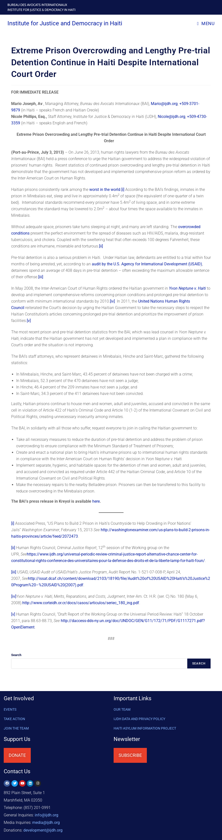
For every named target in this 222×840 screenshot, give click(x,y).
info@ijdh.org (46, 815)
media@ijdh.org (46, 822)
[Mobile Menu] (206, 23)
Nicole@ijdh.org (171, 116)
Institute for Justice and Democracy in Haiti (64, 23)
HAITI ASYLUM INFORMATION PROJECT (145, 728)
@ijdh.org (43, 830)
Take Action (14, 719)
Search (16, 655)
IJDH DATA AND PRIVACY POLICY (139, 719)
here (96, 501)
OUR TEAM (122, 709)
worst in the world (104, 189)
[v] (29, 320)
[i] (122, 189)
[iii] (40, 277)
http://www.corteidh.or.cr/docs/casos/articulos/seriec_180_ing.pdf (80, 602)
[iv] (112, 301)
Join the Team (16, 728)
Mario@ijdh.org (164, 103)
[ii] (101, 246)
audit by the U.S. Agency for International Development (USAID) (147, 264)
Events (10, 709)
